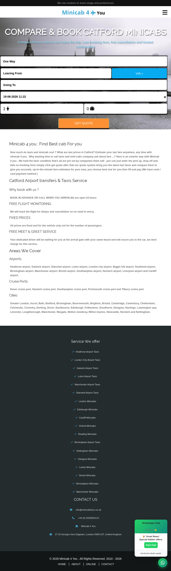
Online (91, 564)
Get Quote (84, 123)
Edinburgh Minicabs (87, 409)
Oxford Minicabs (87, 426)
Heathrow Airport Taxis (87, 352)
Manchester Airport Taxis (87, 384)
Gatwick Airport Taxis (87, 368)
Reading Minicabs (87, 434)
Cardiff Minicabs (87, 417)
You (83, 12)
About (76, 564)
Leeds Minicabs (87, 467)
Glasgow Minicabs (87, 459)
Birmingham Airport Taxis (87, 442)
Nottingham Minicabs (87, 451)
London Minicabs (87, 401)
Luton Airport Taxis (87, 376)
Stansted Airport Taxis (87, 392)
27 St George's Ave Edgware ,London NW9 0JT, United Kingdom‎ (88, 534)
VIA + (139, 73)
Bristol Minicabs (87, 475)
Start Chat (151, 545)
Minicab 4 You (88, 526)
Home (62, 564)
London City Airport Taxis (87, 360)
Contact (107, 564)
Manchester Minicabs (87, 492)
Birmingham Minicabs (87, 483)
